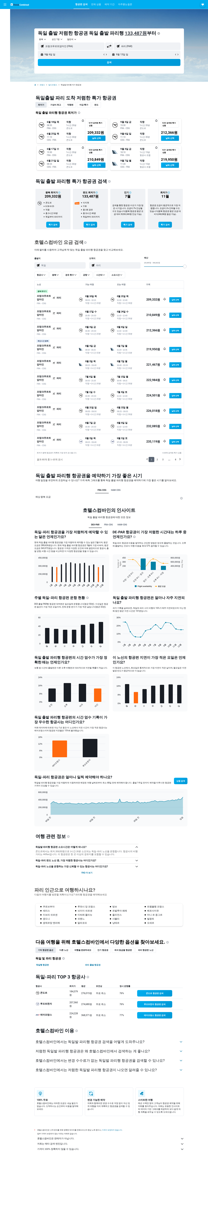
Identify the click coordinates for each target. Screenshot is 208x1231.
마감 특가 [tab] (84, 105)
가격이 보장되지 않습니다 (112, 1130)
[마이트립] (5, 40)
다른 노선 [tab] (63, 950)
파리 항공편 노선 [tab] (145, 950)
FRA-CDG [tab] (102, 490)
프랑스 (42, 85)
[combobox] (43, 39)
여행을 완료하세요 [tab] (82, 950)
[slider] (185, 266)
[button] (5, 4)
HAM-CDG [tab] (116, 490)
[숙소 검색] (5, 20)
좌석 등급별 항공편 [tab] (123, 950)
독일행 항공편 (42, 965)
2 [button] (157, 459)
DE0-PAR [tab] (95, 524)
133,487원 (136, 33)
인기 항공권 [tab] (102, 950)
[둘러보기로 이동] (5, 32)
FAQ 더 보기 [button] (87, 873)
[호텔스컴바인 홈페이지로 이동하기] (20, 4)
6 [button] (175, 459)
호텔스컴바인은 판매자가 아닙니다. (110, 1138)
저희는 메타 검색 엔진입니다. (110, 1144)
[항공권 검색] (5, 13)
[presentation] (158, 33)
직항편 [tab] (70, 105)
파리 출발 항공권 (92, 965)
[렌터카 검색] (5, 26)
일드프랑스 (52, 85)
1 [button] (151, 459)
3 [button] (162, 459)
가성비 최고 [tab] (55, 105)
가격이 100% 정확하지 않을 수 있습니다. (110, 1149)
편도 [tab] (96, 105)
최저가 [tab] (41, 105)
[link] (53, 225)
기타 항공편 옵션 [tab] (45, 950)
